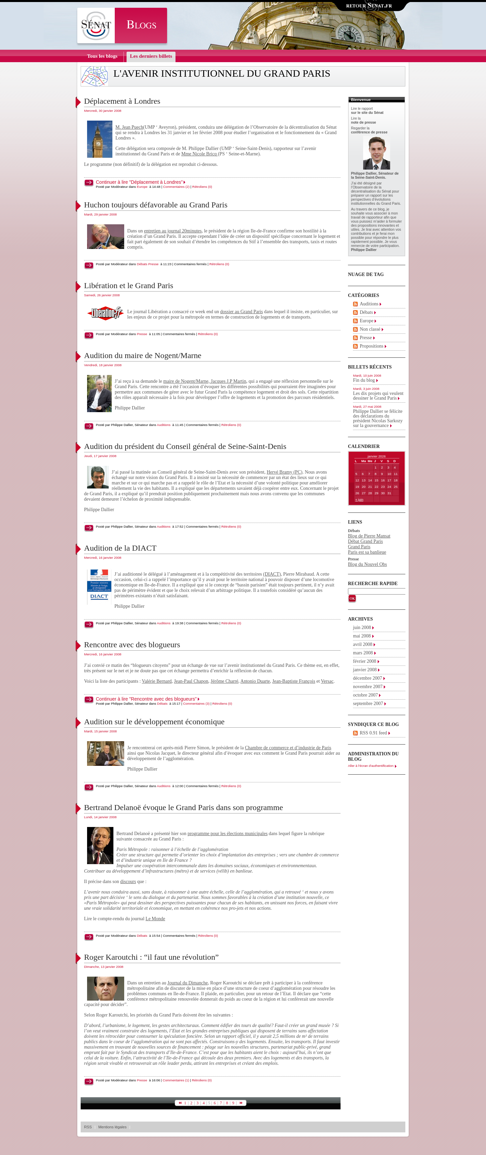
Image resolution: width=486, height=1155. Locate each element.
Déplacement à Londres (122, 101)
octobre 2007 (365, 695)
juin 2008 (362, 627)
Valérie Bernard (156, 681)
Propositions (371, 346)
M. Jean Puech (129, 127)
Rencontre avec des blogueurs (132, 644)
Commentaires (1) (176, 1080)
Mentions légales (112, 1127)
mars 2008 (363, 652)
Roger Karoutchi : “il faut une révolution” (151, 957)
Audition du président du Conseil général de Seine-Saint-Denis (185, 446)
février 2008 (364, 661)
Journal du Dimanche (187, 982)
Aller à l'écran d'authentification (371, 766)
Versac (327, 681)
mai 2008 (362, 635)
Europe (142, 187)
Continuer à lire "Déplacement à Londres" (139, 182)
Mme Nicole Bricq (199, 153)
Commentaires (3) (196, 703)
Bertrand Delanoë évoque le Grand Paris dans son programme (183, 807)
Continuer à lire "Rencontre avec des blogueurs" (146, 699)
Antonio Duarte (255, 681)
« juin (359, 499)
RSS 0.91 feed (373, 732)
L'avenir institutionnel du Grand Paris (221, 73)
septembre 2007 (368, 703)
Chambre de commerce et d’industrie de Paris (288, 747)
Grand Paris (359, 546)
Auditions (163, 425)
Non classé (370, 329)
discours (128, 881)
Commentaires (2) (176, 187)
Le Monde (155, 918)
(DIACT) (272, 574)
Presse (153, 264)
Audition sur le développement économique (154, 721)
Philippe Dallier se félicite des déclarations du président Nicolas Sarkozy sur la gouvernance (378, 418)
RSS (88, 1127)
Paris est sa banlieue (367, 552)
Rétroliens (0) (202, 187)
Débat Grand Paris (365, 541)
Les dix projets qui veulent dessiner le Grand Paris (378, 396)
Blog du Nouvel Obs (367, 564)
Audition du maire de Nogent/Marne (142, 355)
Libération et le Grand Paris (128, 285)
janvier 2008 (365, 669)
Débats (142, 264)
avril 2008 (362, 644)
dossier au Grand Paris (241, 311)
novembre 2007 (367, 686)
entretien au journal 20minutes (173, 230)
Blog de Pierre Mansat (369, 535)
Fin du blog (364, 380)
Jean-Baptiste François (293, 681)
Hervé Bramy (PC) (284, 472)
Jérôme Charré (224, 681)
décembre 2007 (367, 678)
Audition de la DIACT (120, 548)
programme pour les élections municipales (228, 833)
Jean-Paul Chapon (191, 681)
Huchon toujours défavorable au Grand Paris (155, 204)
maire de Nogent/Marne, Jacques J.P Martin (204, 381)
